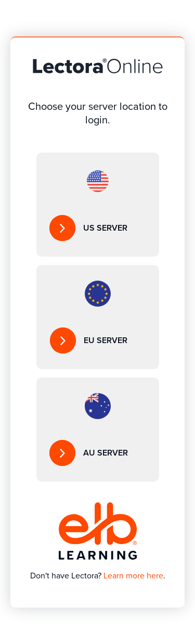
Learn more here (133, 576)
